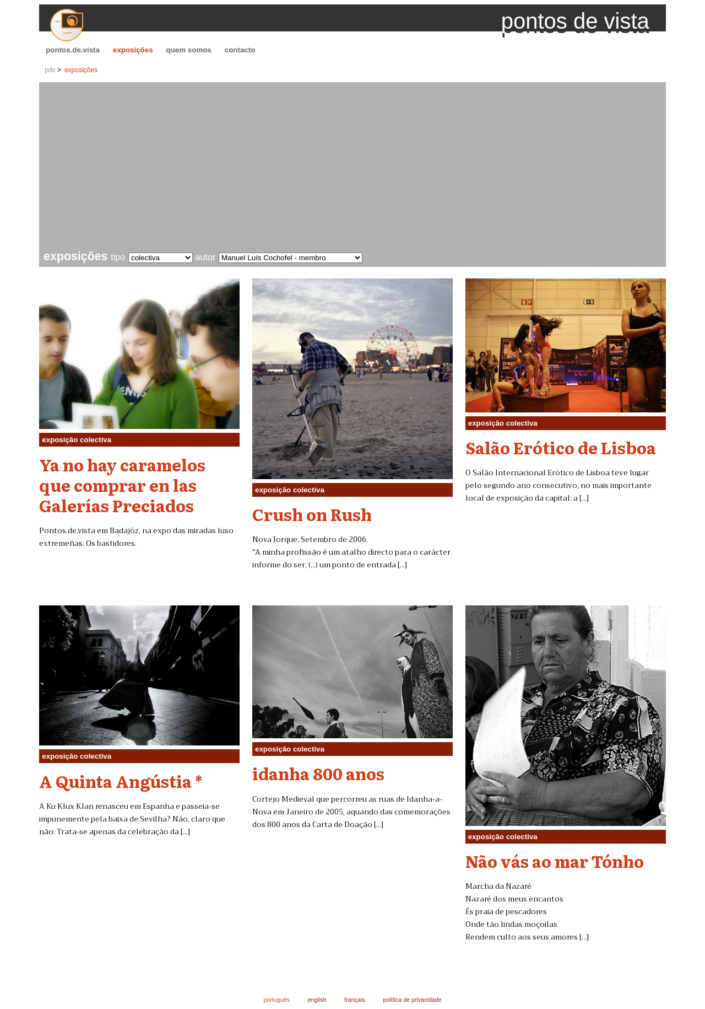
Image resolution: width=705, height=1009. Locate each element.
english (317, 999)
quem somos (189, 50)
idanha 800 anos (318, 773)
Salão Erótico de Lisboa (560, 447)
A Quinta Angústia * (120, 781)
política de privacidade (412, 999)
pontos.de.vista (73, 50)
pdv (50, 70)
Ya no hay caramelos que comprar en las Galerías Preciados (122, 485)
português (276, 999)
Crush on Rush (312, 514)
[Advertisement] (355, 167)
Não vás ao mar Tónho (554, 861)
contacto (240, 50)
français (354, 999)
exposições (133, 50)
